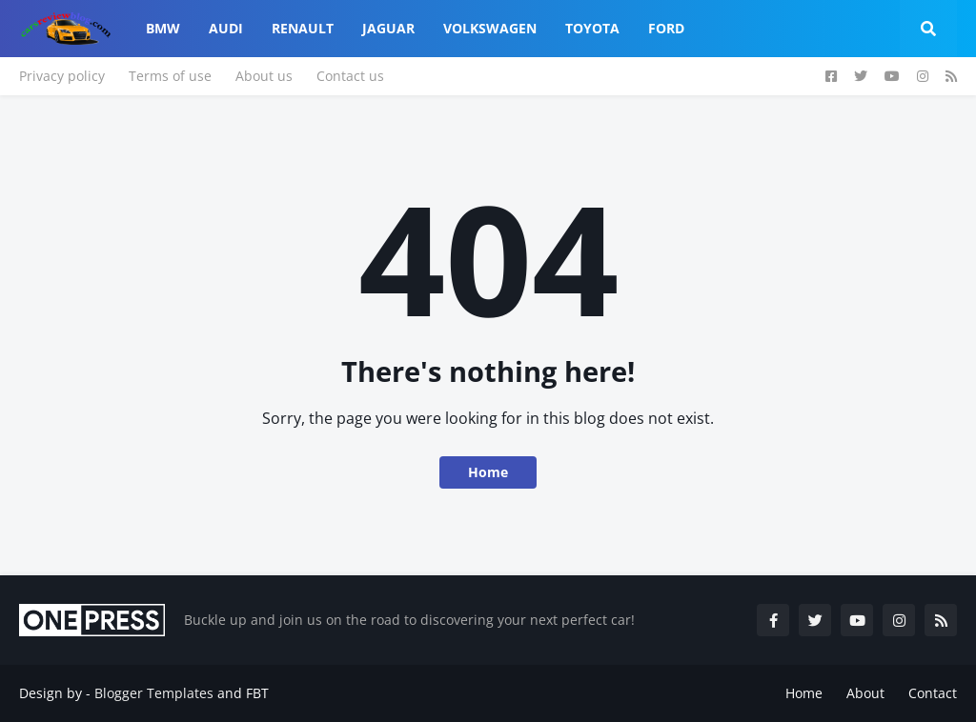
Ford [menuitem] (666, 28)
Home (488, 472)
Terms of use (170, 76)
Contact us (350, 76)
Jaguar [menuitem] (388, 28)
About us (264, 76)
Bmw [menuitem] (163, 28)
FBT (257, 693)
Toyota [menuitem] (592, 28)
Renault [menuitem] (303, 28)
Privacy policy (62, 76)
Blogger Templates (154, 693)
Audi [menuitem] (226, 28)
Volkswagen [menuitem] (490, 28)
